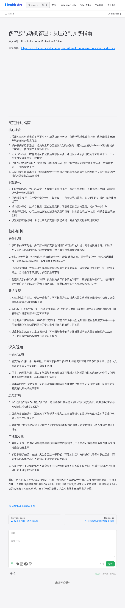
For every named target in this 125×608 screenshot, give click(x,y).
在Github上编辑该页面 (21, 505)
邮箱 (13, 533)
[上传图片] (26, 564)
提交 (110, 564)
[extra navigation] (121, 5)
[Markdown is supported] (13, 564)
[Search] (38, 5)
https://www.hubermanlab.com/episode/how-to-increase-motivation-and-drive (68, 48)
